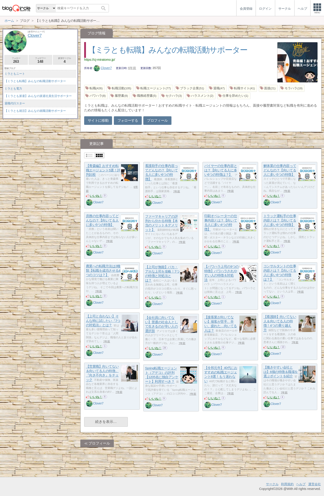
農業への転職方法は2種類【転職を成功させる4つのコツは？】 (103, 270)
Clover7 (103, 68)
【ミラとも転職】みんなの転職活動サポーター (168, 49)
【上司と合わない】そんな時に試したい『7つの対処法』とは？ (103, 320)
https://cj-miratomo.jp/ (99, 59)
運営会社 (314, 484)
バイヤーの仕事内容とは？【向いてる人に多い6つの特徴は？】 (220, 170)
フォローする (127, 120)
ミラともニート (14, 73)
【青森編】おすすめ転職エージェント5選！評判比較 (103, 170)
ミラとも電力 (13, 88)
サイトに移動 (98, 120)
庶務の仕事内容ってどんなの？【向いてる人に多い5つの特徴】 (102, 220)
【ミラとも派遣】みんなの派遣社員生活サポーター (38, 96)
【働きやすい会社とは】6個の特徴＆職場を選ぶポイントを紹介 (280, 372)
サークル (272, 484)
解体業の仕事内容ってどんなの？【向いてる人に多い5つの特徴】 (279, 170)
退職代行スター (14, 103)
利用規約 (287, 484)
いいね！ (96, 196)
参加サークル (64, 60)
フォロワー (40, 60)
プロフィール (157, 120)
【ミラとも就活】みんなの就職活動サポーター (35, 110)
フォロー (16, 60)
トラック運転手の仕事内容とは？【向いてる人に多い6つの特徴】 (279, 220)
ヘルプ (301, 484)
